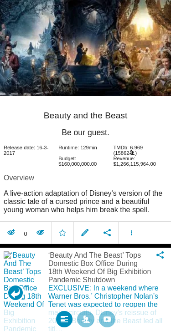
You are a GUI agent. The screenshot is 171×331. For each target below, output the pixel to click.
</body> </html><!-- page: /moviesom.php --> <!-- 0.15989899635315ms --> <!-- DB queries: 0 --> (85, 165)
